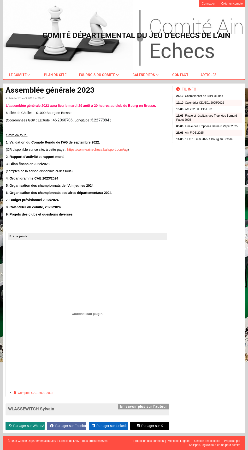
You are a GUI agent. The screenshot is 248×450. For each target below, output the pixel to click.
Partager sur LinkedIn (110, 426)
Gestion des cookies (207, 441)
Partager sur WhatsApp (27, 426)
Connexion (208, 3)
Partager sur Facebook (68, 426)
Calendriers (145, 75)
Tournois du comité (98, 75)
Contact (180, 75)
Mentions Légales (179, 441)
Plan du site (55, 75)
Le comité (19, 75)
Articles (209, 75)
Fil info (186, 89)
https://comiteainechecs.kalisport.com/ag (97, 149)
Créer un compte (232, 3)
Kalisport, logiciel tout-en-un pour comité (214, 445)
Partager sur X (150, 426)
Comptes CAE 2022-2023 (33, 393)
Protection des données (148, 441)
